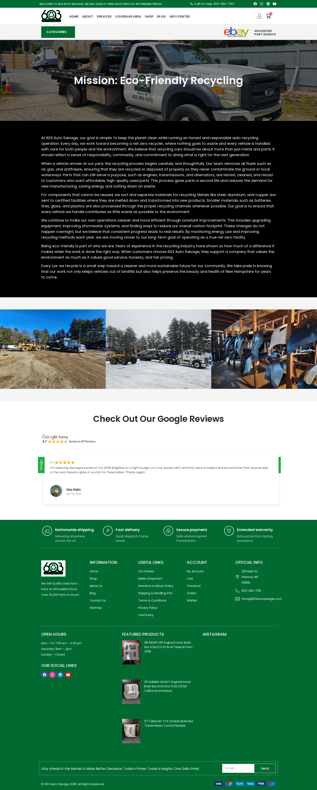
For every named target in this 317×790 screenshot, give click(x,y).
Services (104, 16)
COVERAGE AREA (128, 16)
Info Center (179, 16)
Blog (161, 16)
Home (73, 16)
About (87, 16)
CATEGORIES (56, 32)
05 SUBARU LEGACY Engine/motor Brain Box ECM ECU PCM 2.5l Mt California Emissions (167, 686)
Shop (149, 16)
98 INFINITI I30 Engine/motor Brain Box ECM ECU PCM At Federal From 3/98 (168, 647)
